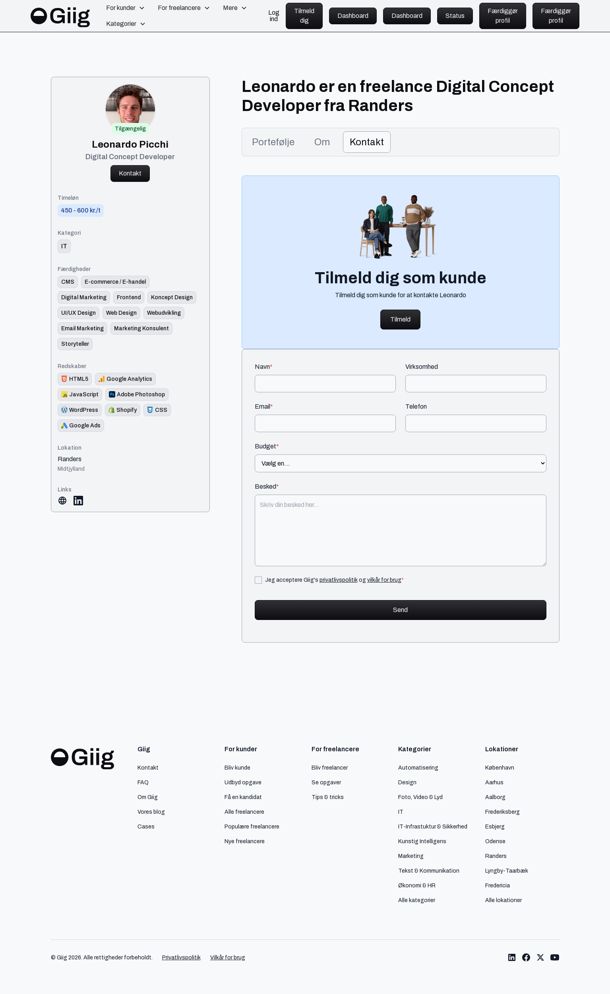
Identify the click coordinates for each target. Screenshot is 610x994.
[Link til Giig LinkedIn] (512, 957)
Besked (267, 486)
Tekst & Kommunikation (428, 870)
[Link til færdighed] (68, 282)
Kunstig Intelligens (422, 841)
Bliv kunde (237, 767)
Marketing (411, 856)
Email (264, 406)
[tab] (273, 142)
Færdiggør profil (503, 15)
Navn (264, 367)
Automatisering (418, 767)
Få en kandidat (243, 797)
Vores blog (151, 811)
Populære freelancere (252, 826)
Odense (495, 841)
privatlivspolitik (339, 579)
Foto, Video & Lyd (420, 797)
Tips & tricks (328, 797)
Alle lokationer (503, 900)
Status (455, 16)
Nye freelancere (245, 841)
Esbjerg (495, 826)
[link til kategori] (64, 246)
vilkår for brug (384, 579)
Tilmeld (400, 319)
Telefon (416, 406)
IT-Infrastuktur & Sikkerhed (432, 826)
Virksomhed (421, 367)
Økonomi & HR (417, 885)
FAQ (143, 782)
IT (400, 811)
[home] (60, 16)
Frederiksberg (502, 811)
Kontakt (130, 173)
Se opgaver (326, 782)
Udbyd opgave (243, 782)
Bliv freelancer (330, 767)
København (499, 767)
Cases (146, 826)
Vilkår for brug (227, 957)
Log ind (273, 16)
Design (407, 782)
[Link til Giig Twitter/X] (540, 957)
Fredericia (497, 885)
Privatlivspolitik (181, 957)
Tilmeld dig (304, 15)
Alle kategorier (416, 900)
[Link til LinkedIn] (78, 500)
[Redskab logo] (75, 379)
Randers (69, 459)
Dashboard (352, 16)
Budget (267, 446)
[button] (125, 8)
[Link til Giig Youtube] (555, 957)
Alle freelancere (244, 811)
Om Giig (147, 797)
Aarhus (494, 782)
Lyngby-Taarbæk (506, 870)
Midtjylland (71, 468)
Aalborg (495, 797)
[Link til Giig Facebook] (526, 957)
